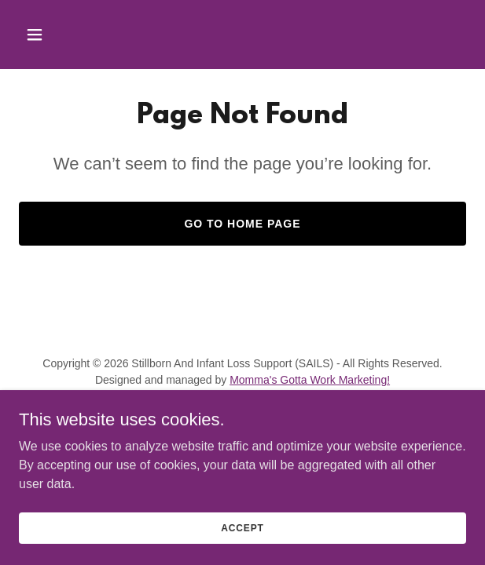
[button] (70, 34)
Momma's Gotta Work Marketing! (310, 380)
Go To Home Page (242, 223)
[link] (195, 416)
